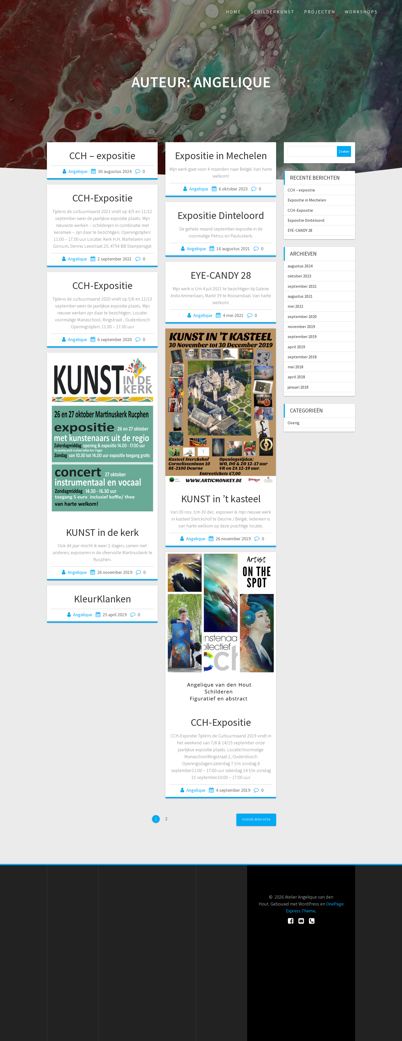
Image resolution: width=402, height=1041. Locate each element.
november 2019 (301, 326)
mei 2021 (295, 306)
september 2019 (302, 336)
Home (233, 12)
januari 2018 (298, 387)
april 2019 (296, 346)
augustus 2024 (300, 265)
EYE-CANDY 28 (220, 275)
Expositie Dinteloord (220, 215)
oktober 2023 (299, 275)
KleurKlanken (102, 598)
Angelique (77, 171)
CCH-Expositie (102, 197)
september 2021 (302, 286)
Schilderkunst (273, 12)
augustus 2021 (300, 296)
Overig (293, 422)
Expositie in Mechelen (221, 155)
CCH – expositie (102, 155)
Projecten (319, 12)
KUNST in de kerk (102, 532)
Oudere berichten (256, 819)
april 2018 (296, 376)
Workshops (361, 12)
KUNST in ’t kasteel (221, 498)
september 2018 (302, 356)
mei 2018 (295, 366)
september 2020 (302, 316)
